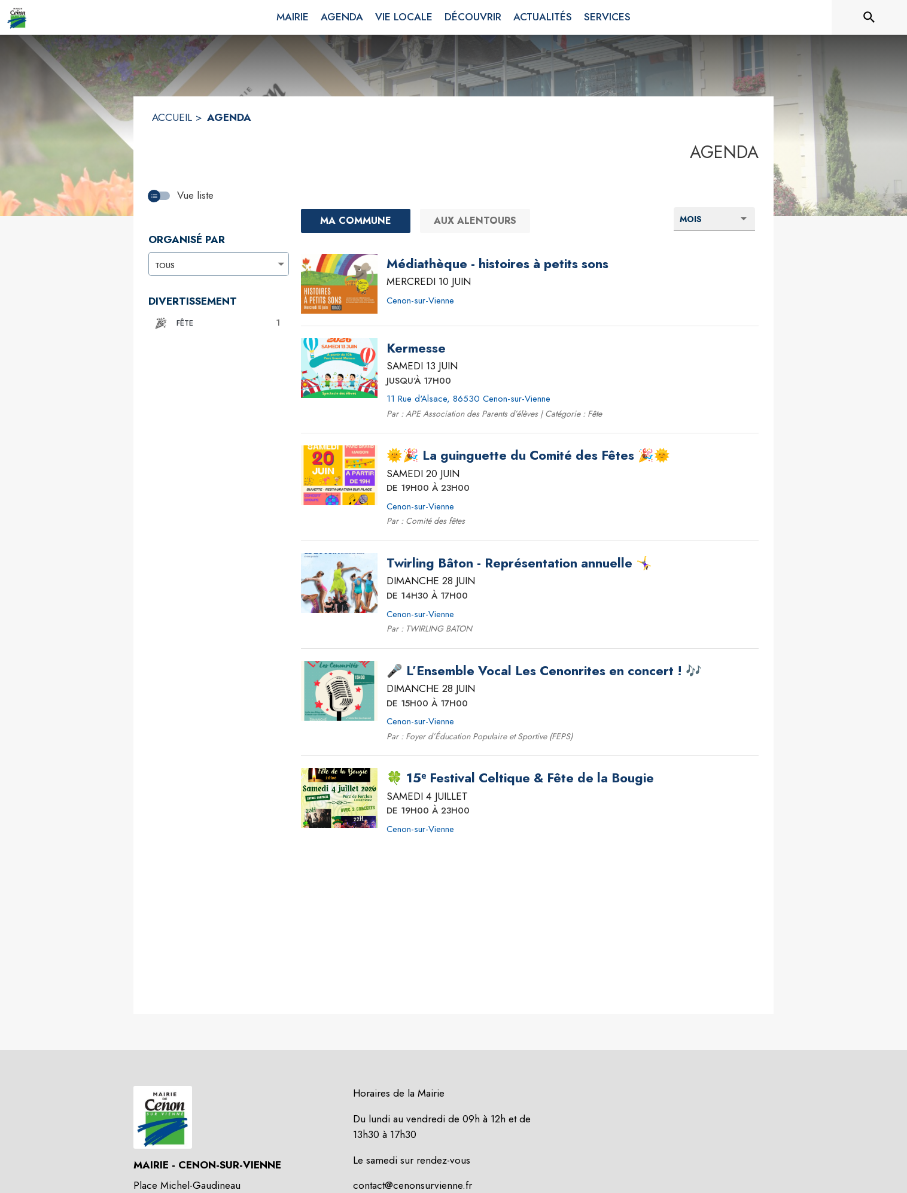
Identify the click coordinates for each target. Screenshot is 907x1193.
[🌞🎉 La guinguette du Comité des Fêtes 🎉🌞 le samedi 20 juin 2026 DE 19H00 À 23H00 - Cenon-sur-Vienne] (528, 455)
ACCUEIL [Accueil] (172, 117)
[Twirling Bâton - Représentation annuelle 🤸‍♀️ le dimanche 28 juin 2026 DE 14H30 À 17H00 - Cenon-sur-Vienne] (519, 563)
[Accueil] (17, 17)
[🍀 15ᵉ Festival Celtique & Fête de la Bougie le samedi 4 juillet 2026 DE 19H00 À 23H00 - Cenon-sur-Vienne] (520, 778)
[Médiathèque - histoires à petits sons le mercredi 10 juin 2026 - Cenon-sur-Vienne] (497, 264)
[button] (215, 323)
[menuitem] (292, 15)
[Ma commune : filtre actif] (355, 221)
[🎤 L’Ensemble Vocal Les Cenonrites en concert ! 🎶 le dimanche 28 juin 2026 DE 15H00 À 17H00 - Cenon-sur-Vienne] (544, 671)
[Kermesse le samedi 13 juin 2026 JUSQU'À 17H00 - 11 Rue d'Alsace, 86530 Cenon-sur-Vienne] (416, 348)
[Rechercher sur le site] (869, 17)
